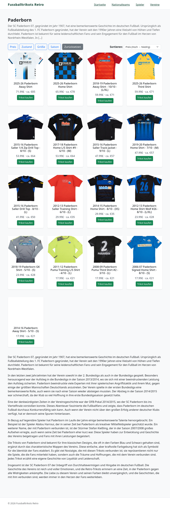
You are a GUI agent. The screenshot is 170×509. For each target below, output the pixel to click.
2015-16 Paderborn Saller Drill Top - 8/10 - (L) (25, 209)
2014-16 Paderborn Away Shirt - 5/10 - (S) (25, 329)
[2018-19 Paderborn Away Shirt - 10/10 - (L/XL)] (105, 66)
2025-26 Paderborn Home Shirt (65, 85)
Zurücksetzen (72, 47)
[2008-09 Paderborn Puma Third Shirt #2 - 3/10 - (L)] (105, 249)
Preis (13, 47)
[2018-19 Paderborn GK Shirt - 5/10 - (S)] (26, 249)
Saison (55, 47)
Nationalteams (121, 4)
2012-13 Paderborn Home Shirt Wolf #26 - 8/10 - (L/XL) (144, 209)
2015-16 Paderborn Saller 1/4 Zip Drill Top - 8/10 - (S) (25, 148)
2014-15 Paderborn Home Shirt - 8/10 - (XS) (104, 207)
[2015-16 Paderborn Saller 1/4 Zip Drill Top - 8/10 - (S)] (26, 127)
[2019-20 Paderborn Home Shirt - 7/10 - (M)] (144, 127)
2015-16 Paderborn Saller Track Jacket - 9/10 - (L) (105, 148)
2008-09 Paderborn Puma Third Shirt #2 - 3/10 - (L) (105, 270)
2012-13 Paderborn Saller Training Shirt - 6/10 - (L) (65, 209)
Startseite (100, 4)
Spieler (140, 4)
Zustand (27, 47)
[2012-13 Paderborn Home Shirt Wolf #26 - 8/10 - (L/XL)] (144, 188)
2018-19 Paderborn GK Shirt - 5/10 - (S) (26, 268)
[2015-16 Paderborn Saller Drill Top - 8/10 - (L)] (26, 188)
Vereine (155, 4)
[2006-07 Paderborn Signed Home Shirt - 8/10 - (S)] (144, 249)
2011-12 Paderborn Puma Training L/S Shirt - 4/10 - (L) (65, 270)
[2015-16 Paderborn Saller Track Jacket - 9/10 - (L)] (105, 127)
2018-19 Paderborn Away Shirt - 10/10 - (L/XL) (105, 87)
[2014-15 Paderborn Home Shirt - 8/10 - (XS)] (105, 188)
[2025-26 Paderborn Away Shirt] (26, 66)
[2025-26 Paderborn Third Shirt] (144, 66)
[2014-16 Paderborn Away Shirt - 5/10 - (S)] (26, 310)
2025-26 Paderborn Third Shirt (144, 85)
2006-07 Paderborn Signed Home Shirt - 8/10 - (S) (144, 270)
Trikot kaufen (25, 97)
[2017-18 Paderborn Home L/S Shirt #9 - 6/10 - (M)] (65, 127)
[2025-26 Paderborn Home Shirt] (65, 66)
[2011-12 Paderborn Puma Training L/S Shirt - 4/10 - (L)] (65, 249)
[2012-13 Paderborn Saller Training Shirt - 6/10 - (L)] (65, 188)
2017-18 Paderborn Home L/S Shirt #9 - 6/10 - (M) (65, 148)
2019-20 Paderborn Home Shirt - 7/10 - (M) (144, 146)
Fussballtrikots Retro (26, 4)
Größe (41, 47)
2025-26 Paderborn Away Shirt (26, 85)
